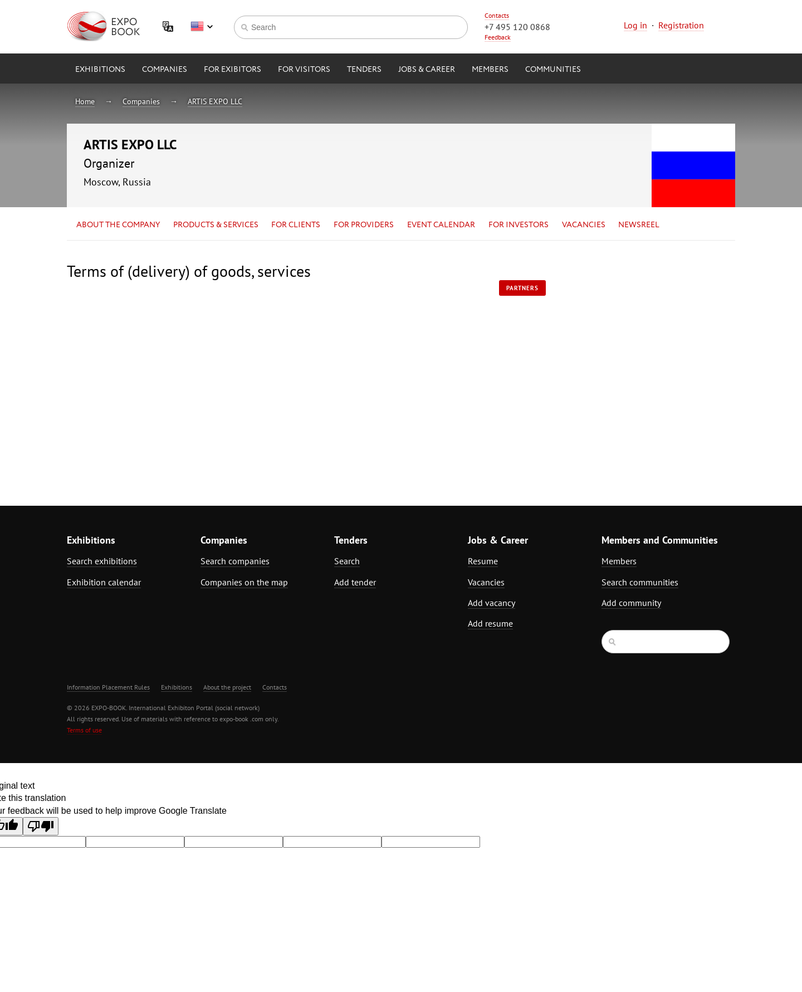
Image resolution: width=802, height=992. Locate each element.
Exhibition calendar (104, 582)
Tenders (364, 69)
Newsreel (638, 225)
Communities (553, 69)
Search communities (640, 582)
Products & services (215, 225)
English (201, 26)
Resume (483, 560)
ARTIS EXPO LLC (215, 101)
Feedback (498, 37)
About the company (118, 225)
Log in (635, 25)
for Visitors (304, 69)
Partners (522, 288)
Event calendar (441, 225)
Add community (631, 602)
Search (347, 560)
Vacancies (583, 225)
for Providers (364, 225)
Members (490, 69)
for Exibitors (232, 69)
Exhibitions (100, 69)
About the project (227, 687)
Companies (164, 69)
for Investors (518, 225)
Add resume (490, 623)
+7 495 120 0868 (517, 26)
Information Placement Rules (108, 687)
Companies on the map (244, 582)
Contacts (497, 15)
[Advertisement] (637, 360)
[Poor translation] (40, 826)
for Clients (295, 225)
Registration (681, 25)
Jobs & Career (426, 69)
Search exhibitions (102, 560)
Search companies (235, 560)
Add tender (355, 582)
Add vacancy (491, 602)
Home (85, 101)
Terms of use (84, 730)
